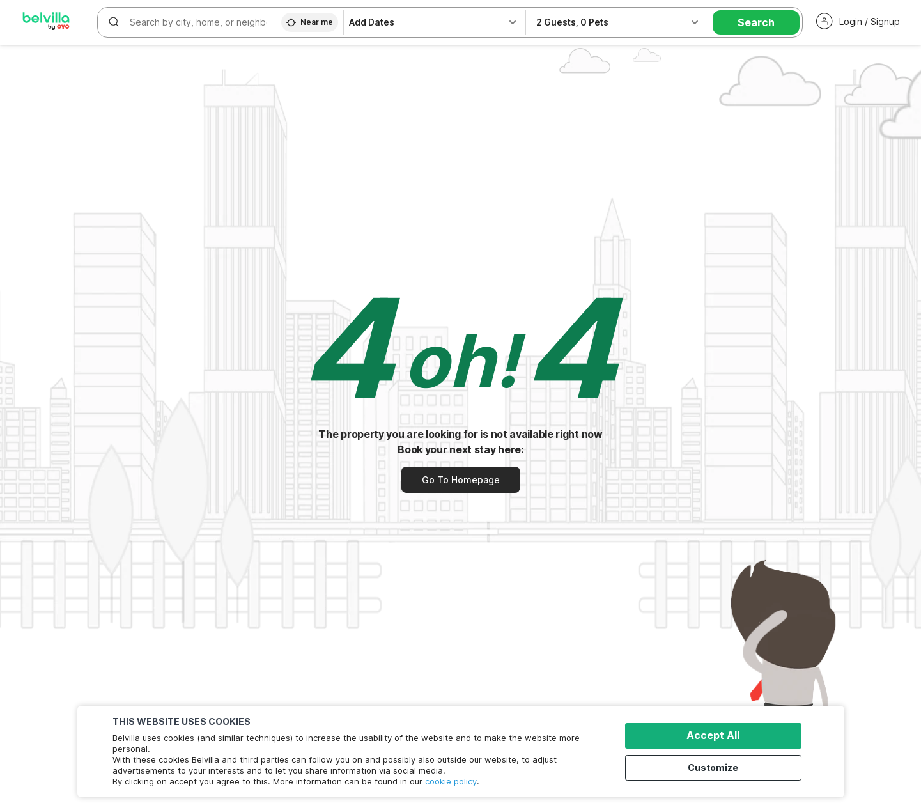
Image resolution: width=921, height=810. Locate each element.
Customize (717, 766)
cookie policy (451, 781)
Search (756, 22)
